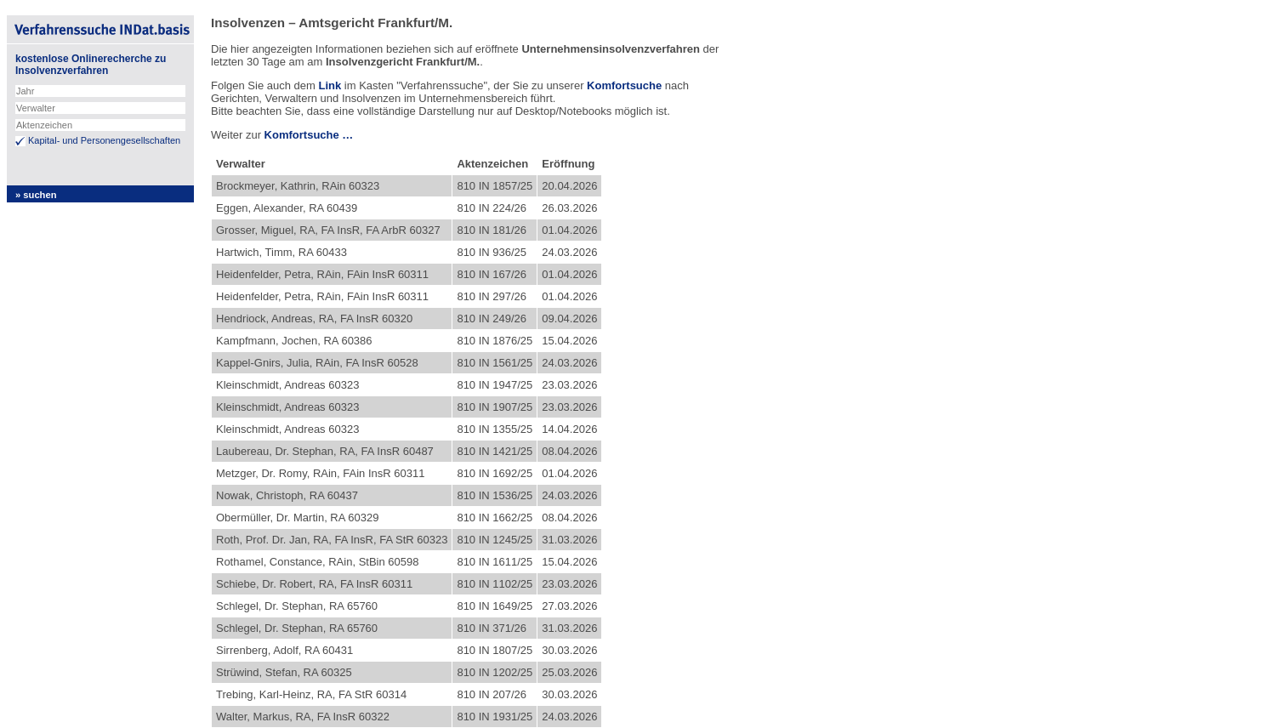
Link (329, 85)
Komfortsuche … (309, 134)
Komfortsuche (624, 85)
